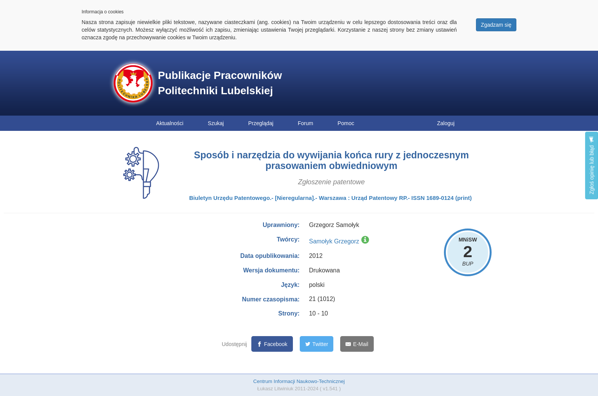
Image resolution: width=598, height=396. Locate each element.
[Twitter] (317, 344)
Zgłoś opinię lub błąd (591, 165)
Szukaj (216, 123)
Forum (305, 123)
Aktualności (169, 123)
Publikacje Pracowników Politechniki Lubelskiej (220, 83)
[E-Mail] (356, 344)
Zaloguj (446, 123)
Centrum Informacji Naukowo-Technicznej (299, 381)
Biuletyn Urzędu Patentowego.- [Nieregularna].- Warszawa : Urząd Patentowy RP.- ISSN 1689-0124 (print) (330, 198)
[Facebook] (272, 344)
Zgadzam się (496, 25)
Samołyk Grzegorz (334, 241)
